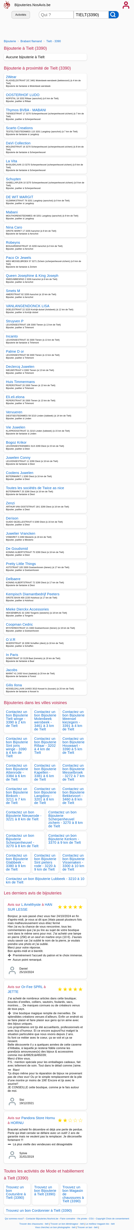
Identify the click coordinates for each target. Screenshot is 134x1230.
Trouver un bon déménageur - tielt (67, 1224)
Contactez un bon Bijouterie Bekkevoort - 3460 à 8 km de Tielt (73, 796)
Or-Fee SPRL (32, 987)
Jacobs (11, 670)
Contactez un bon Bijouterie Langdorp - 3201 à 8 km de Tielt (45, 796)
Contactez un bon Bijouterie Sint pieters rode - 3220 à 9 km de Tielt (45, 862)
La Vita (11, 161)
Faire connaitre (67, 1218)
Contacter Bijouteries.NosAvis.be (42, 1218)
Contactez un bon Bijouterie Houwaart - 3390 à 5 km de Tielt (73, 745)
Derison (12, 518)
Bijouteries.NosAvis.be (32, 5)
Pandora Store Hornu (38, 1118)
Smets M (13, 290)
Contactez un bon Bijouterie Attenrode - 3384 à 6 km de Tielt (17, 772)
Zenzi (10, 503)
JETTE (13, 992)
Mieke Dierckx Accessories (27, 609)
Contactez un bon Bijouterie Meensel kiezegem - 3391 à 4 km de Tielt (73, 720)
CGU (91, 1218)
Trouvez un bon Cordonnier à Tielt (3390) (39, 1210)
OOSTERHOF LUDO (22, 94)
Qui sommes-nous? (14, 1218)
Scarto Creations (19, 128)
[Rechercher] (114, 15)
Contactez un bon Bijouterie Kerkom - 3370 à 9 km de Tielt (64, 839)
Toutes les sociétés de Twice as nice (35, 488)
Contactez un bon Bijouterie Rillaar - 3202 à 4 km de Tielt (45, 745)
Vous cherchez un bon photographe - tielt (55, 1227)
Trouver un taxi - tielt (87, 1227)
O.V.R (10, 639)
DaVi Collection (18, 143)
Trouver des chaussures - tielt (34, 1224)
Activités (20, 14)
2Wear (11, 76)
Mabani (12, 212)
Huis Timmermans (20, 381)
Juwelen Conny (18, 457)
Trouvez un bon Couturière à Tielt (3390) (16, 1192)
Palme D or (15, 351)
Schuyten (13, 179)
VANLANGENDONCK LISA (27, 306)
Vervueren (14, 412)
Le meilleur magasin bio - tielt (100, 1224)
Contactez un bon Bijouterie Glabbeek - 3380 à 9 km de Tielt (17, 862)
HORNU (17, 1123)
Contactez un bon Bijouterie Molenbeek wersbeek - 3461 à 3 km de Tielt (45, 720)
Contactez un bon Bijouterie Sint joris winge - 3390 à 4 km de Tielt (17, 747)
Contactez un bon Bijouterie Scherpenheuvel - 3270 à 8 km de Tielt (22, 841)
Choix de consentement (117, 1218)
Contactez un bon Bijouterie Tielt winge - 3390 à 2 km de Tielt (17, 719)
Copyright (100, 1218)
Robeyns (13, 242)
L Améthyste (31, 904)
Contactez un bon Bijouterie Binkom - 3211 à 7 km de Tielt (17, 796)
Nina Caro (14, 227)
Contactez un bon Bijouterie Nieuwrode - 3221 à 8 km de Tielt (24, 815)
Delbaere (13, 579)
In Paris (12, 654)
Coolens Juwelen (19, 472)
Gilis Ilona (14, 685)
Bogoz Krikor (16, 442)
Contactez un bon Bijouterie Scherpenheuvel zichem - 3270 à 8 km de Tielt (65, 819)
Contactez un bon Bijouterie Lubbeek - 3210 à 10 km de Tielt (45, 880)
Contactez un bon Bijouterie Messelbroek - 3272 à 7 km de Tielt (73, 772)
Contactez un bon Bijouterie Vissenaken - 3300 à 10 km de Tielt (73, 862)
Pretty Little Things (21, 563)
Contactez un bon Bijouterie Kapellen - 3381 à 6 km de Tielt (45, 772)
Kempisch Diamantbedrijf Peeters (32, 594)
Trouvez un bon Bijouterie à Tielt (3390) (45, 1190)
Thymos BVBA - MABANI (26, 110)
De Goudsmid (17, 548)
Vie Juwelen (15, 427)
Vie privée (82, 1218)
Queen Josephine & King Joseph (32, 275)
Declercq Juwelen (20, 366)
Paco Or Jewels (18, 257)
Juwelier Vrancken (20, 533)
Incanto (12, 336)
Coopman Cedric (19, 624)
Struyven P (15, 321)
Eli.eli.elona (15, 397)
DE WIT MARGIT (19, 197)
